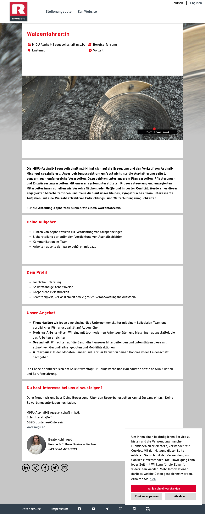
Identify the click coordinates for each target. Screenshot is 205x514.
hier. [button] (153, 479)
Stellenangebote (59, 11)
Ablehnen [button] (180, 496)
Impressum (59, 509)
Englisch (196, 3)
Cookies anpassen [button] (146, 496)
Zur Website (87, 11)
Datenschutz (31, 509)
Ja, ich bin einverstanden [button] (163, 488)
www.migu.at (36, 427)
